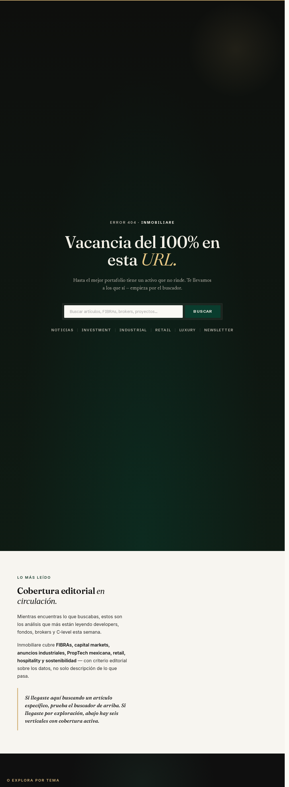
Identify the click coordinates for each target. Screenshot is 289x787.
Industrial (133, 330)
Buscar (202, 311)
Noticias (62, 330)
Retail (163, 330)
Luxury (187, 330)
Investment (96, 330)
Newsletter (218, 330)
